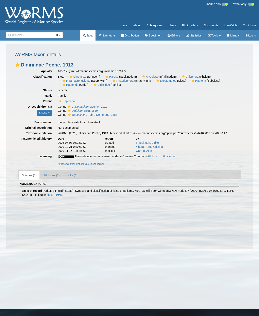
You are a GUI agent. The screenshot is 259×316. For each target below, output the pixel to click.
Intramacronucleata (76, 80)
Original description (38, 127)
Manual (233, 35)
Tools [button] (214, 35)
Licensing (45, 156)
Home (123, 25)
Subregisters (155, 25)
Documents (211, 25)
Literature (107, 35)
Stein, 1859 (82, 110)
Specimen (153, 35)
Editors (174, 35)
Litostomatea (165, 80)
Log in (251, 35)
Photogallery (190, 25)
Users (172, 25)
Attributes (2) (51, 175)
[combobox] (30, 35)
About (137, 25)
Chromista (77, 76)
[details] (59, 195)
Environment (43, 122)
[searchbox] (29, 35)
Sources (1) (29, 175)
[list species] (82, 164)
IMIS (50, 194)
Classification (42, 76)
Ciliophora (189, 76)
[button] (17, 64)
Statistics (194, 35)
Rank (48, 95)
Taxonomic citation (39, 133)
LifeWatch (230, 25)
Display (44, 112)
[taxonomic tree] (66, 164)
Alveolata (149, 76)
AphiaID (46, 71)
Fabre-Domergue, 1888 (92, 114)
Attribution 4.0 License (161, 156)
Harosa (111, 76)
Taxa (87, 35)
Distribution (130, 35)
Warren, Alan (144, 150)
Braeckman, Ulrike (147, 142)
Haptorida (70, 84)
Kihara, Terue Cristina (149, 146)
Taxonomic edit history (36, 138)
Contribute (249, 25)
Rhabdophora (123, 80)
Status (47, 90)
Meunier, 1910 (87, 106)
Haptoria (198, 80)
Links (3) (72, 175)
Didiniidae (101, 84)
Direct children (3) (40, 106)
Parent (47, 101)
